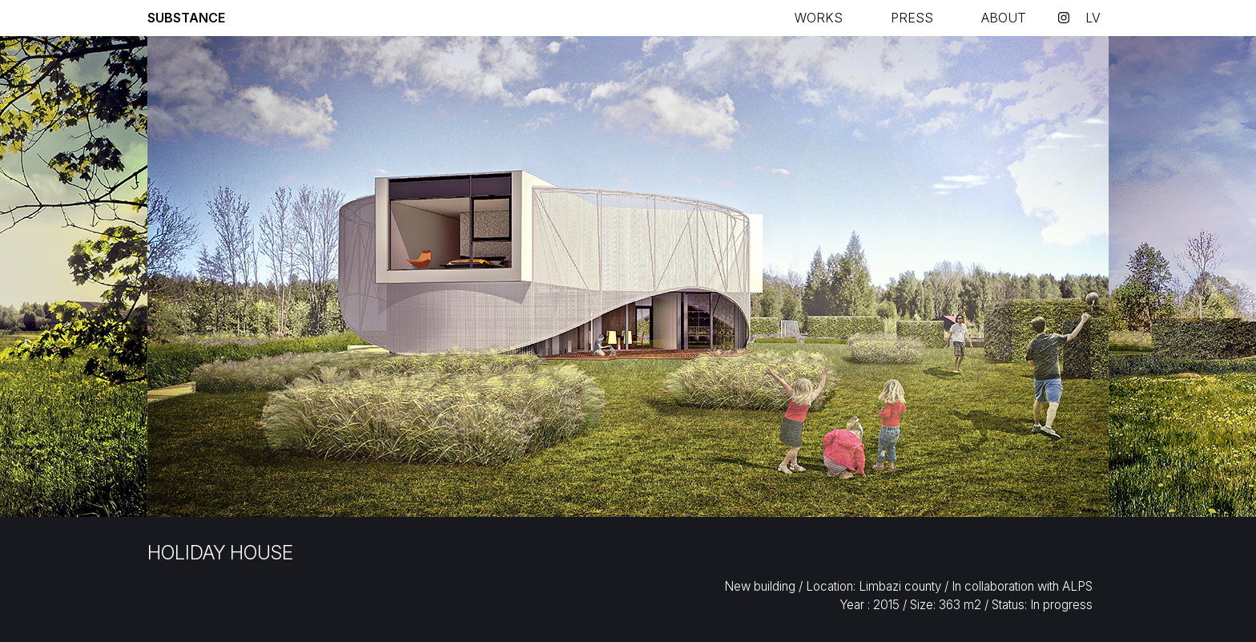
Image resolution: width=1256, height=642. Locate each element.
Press (912, 18)
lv (1093, 18)
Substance (186, 18)
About (1003, 18)
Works (819, 18)
